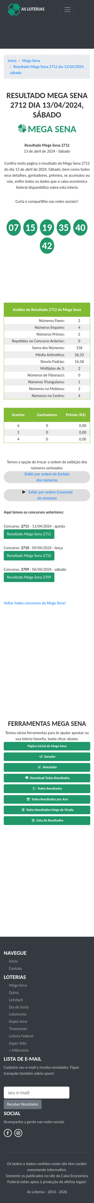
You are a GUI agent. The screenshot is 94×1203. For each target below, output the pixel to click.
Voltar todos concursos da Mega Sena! (35, 603)
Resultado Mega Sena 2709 (29, 577)
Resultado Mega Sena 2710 (29, 555)
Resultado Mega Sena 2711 (29, 534)
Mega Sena (31, 60)
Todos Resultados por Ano (47, 799)
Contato (15, 968)
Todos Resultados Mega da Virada (47, 810)
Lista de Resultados (47, 820)
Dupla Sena (18, 1021)
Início (12, 60)
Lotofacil (16, 999)
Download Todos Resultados (47, 778)
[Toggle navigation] (67, 10)
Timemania (18, 1028)
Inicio (13, 961)
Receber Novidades (22, 1104)
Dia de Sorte (19, 1007)
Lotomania (17, 1014)
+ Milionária (19, 1050)
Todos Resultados (47, 788)
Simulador (47, 767)
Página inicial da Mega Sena (47, 746)
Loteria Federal (21, 1036)
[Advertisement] (47, 30)
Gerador (46, 756)
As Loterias (26, 9)
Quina (14, 992)
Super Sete (18, 1043)
